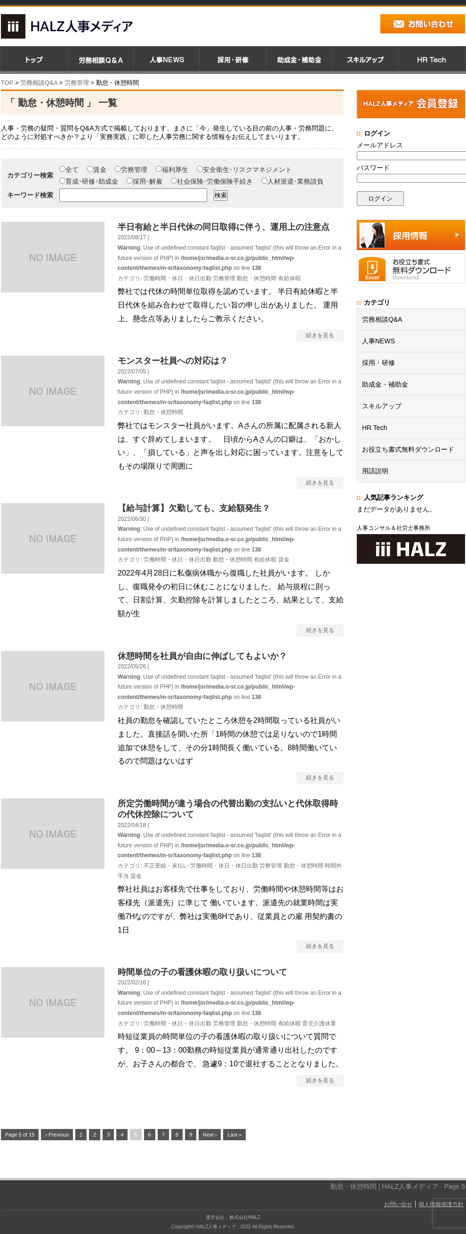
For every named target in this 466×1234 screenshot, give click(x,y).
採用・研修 (378, 362)
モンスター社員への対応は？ (173, 360)
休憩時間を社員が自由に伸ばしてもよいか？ (202, 656)
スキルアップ (382, 406)
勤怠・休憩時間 (256, 278)
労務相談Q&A (38, 82)
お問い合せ (398, 1204)
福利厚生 (172, 169)
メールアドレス (380, 145)
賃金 (96, 169)
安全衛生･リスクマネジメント (244, 169)
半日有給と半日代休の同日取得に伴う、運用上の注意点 (223, 227)
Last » (234, 1134)
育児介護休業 (319, 1023)
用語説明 (375, 471)
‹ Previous (57, 1134)
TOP (7, 82)
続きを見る (320, 335)
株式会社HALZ (244, 1217)
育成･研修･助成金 (88, 181)
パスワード (373, 167)
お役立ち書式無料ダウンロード (408, 449)
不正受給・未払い (166, 865)
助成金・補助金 (385, 384)
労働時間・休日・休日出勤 (177, 278)
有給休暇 (289, 278)
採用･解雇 (144, 181)
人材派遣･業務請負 (292, 181)
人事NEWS (378, 341)
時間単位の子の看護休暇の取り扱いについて (202, 972)
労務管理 (131, 169)
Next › (210, 1134)
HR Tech (374, 427)
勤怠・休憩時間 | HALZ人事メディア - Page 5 (397, 1186)
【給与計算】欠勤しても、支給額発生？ (194, 508)
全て (69, 169)
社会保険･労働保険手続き (212, 181)
